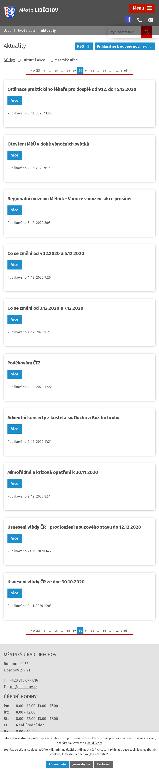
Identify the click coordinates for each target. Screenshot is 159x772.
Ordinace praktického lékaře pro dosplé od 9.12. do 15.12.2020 (71, 89)
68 (104, 70)
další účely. (94, 743)
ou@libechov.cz (23, 687)
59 (74, 70)
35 (56, 70)
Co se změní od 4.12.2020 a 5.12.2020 (45, 253)
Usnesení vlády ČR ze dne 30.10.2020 (46, 582)
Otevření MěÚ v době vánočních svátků (48, 144)
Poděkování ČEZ (24, 363)
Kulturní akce (33, 60)
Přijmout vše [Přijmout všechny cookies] (57, 764)
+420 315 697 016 (24, 680)
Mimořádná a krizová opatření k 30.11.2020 (52, 472)
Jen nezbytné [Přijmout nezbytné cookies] (81, 764)
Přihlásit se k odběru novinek (125, 46)
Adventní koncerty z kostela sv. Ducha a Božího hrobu (63, 417)
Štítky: (9, 60)
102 (116, 70)
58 (68, 70)
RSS (84, 46)
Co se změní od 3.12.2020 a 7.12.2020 (45, 308)
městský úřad (66, 60)
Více (14, 100)
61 (86, 70)
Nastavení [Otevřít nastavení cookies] (103, 764)
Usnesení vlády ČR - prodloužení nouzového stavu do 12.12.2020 (74, 527)
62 (92, 70)
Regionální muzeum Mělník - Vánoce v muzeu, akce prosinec (69, 198)
